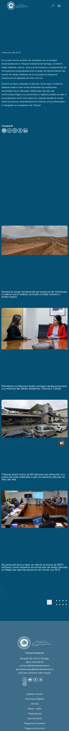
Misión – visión (34, 677)
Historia (34, 672)
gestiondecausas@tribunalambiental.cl (34, 638)
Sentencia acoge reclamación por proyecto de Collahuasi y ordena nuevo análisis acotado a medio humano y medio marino (34, 263)
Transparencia (34, 682)
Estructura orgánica (34, 667)
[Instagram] (14, 130)
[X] (20, 130)
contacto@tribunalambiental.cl (34, 634)
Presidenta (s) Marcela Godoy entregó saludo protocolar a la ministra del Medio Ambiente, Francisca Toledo (34, 356)
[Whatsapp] (9, 130)
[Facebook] (4, 130)
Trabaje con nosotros (34, 697)
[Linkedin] (25, 130)
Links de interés (34, 687)
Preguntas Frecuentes (34, 692)
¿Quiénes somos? (34, 662)
